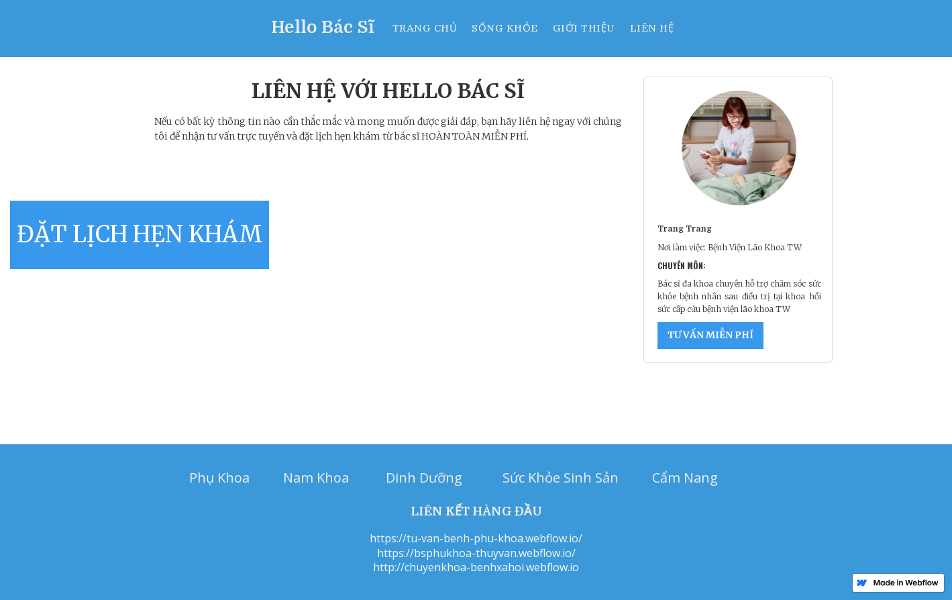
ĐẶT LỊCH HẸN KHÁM (139, 234)
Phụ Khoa (219, 477)
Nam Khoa (316, 477)
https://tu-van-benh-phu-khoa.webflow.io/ (476, 539)
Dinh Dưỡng (424, 477)
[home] (328, 22)
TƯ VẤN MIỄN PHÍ (710, 335)
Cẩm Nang (685, 477)
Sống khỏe (505, 28)
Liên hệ (652, 28)
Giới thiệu (584, 28)
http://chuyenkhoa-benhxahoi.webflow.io (476, 567)
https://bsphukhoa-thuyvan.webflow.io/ (476, 553)
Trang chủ (425, 28)
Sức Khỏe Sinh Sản (561, 477)
